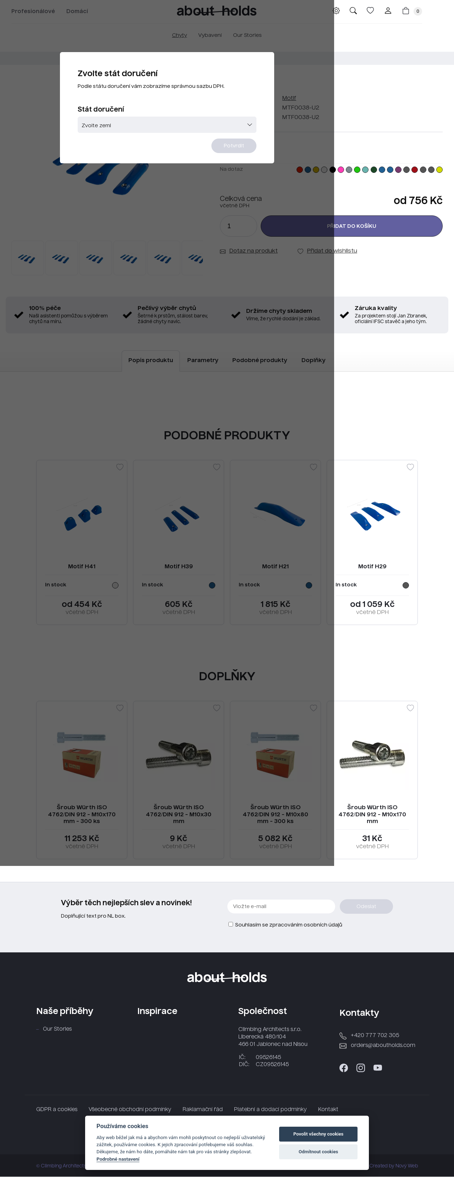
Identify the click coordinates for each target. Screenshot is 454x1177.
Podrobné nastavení (117, 1159)
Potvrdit (270, 172)
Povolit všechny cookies (318, 1134)
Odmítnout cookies (318, 1151)
